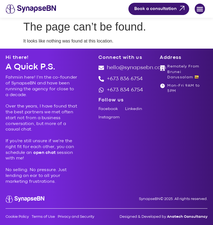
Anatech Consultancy (187, 216)
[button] (200, 9)
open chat (44, 153)
